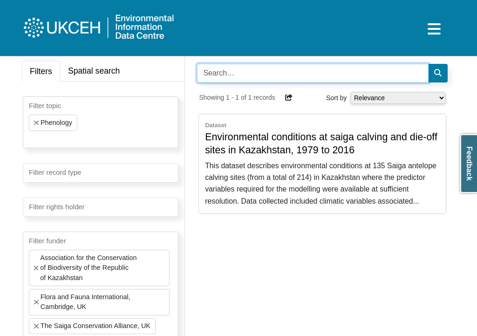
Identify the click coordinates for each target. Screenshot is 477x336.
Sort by (336, 98)
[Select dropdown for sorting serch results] (398, 98)
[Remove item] (36, 123)
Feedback (469, 163)
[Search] (438, 73)
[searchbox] (31, 139)
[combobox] (100, 122)
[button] (289, 97)
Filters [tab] (41, 71)
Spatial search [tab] (94, 70)
